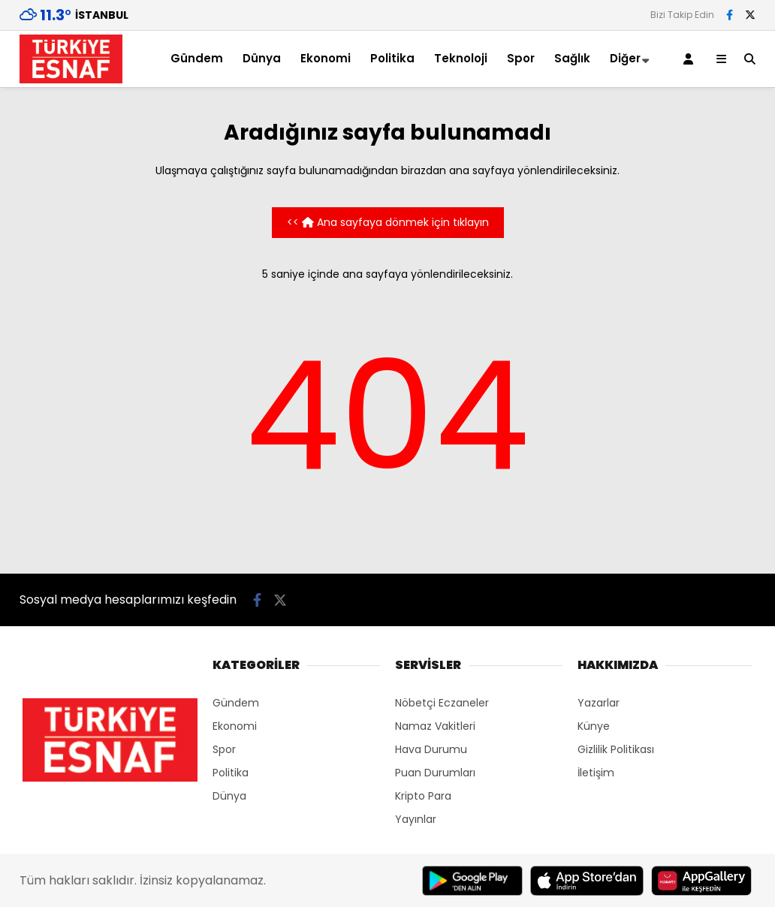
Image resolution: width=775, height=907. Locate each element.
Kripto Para (423, 795)
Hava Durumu (431, 749)
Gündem (196, 58)
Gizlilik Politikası (615, 749)
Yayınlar (415, 819)
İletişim (595, 772)
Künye (593, 726)
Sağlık (572, 58)
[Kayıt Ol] (690, 59)
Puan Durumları (435, 772)
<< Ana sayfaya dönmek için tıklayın (388, 222)
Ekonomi (325, 58)
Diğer (625, 58)
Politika (392, 58)
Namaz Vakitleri (435, 726)
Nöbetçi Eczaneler (442, 702)
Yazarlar (598, 702)
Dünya (262, 58)
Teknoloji (460, 58)
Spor (521, 58)
